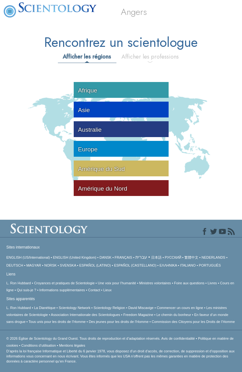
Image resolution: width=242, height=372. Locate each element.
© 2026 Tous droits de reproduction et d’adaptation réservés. (83, 338)
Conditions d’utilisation (38, 345)
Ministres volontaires (155, 283)
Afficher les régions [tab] (87, 57)
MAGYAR (33, 265)
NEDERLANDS (213, 257)
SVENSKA (68, 265)
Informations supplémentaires (62, 290)
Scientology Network (74, 308)
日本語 (156, 257)
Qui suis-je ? (26, 290)
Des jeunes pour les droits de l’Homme (119, 322)
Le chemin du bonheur (174, 315)
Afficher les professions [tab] (150, 57)
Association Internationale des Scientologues (85, 315)
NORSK (50, 265)
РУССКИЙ (173, 257)
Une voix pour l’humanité (117, 283)
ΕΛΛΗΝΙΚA (168, 265)
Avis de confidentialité (178, 338)
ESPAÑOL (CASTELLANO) (135, 265)
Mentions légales (72, 345)
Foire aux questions (189, 283)
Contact (94, 290)
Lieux (107, 290)
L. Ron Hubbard (18, 283)
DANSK (105, 257)
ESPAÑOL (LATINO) (95, 265)
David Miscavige (140, 308)
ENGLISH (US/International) (28, 257)
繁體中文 (191, 257)
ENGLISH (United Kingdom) (74, 257)
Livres (212, 283)
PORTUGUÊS (210, 265)
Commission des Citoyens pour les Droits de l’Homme (193, 322)
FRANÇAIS (123, 257)
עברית (141, 257)
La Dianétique (45, 308)
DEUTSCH (14, 265)
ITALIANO (187, 265)
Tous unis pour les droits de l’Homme (56, 322)
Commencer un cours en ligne (180, 308)
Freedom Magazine (138, 315)
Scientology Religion (109, 308)
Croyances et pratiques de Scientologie (64, 283)
